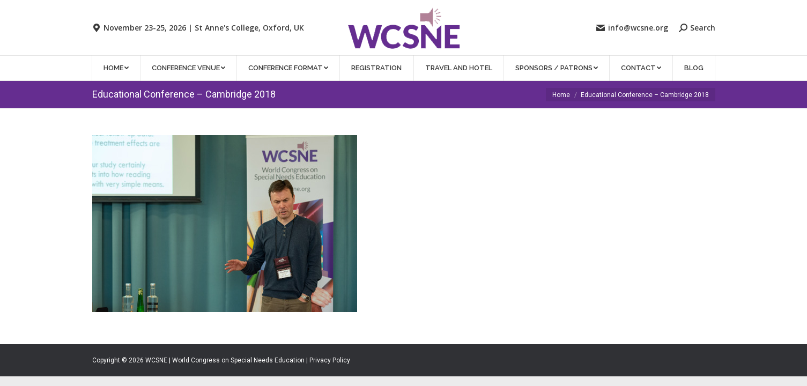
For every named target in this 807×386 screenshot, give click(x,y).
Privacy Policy (329, 360)
